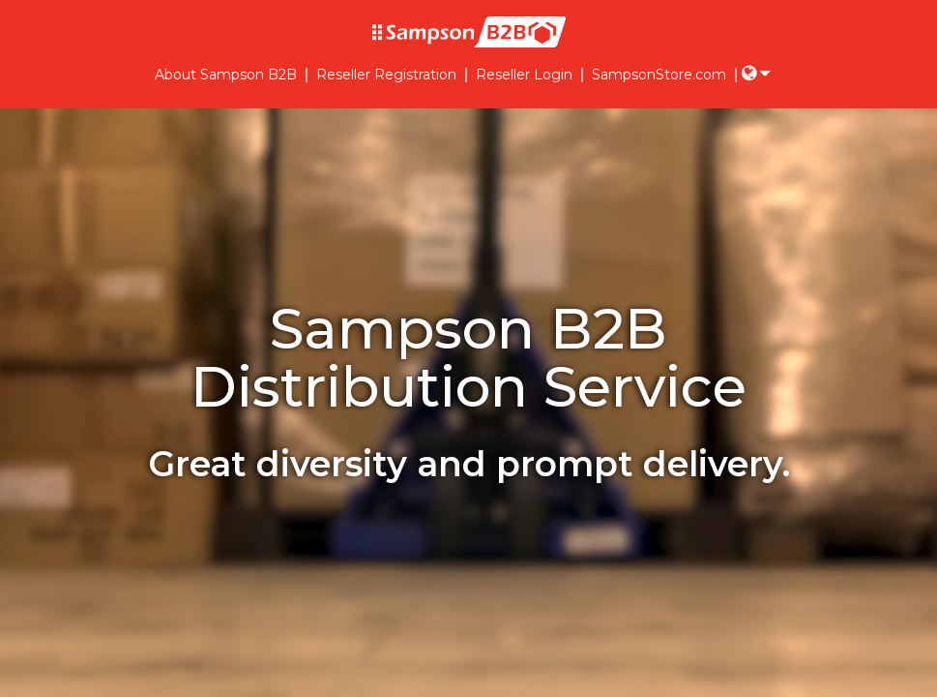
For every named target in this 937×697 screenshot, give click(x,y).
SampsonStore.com (659, 75)
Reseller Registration (386, 75)
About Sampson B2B (226, 75)
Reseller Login (524, 75)
